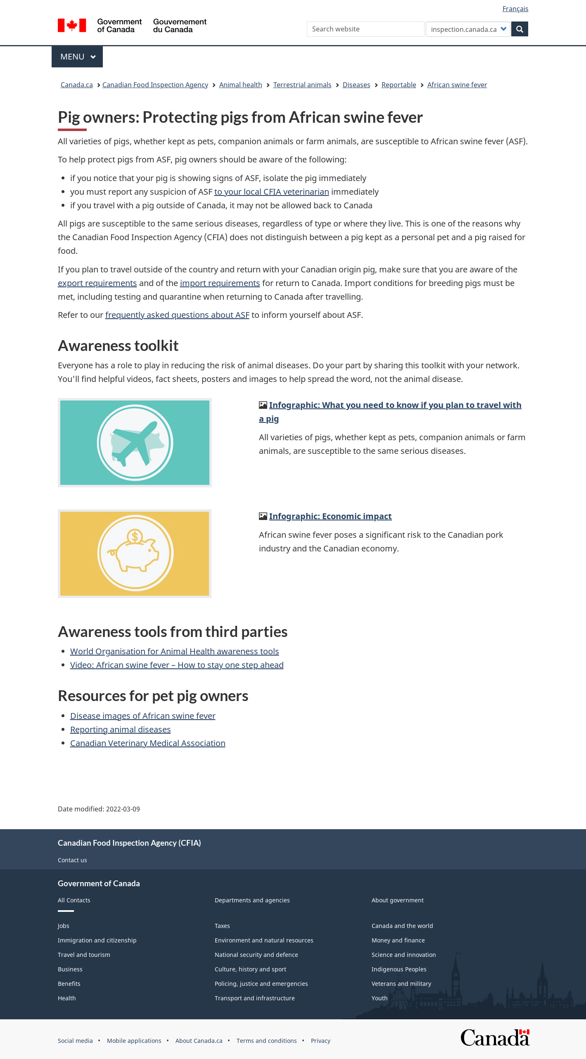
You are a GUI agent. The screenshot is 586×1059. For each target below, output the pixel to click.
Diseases (356, 84)
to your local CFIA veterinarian (271, 191)
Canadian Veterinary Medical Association (147, 743)
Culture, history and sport (250, 969)
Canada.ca (77, 84)
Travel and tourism (84, 955)
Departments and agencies (252, 900)
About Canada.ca (199, 1041)
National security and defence (256, 955)
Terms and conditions (267, 1041)
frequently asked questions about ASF (177, 314)
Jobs (63, 926)
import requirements (220, 283)
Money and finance (398, 940)
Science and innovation (404, 955)
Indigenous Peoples (399, 969)
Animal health (240, 84)
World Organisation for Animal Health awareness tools (174, 651)
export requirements (97, 283)
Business (70, 969)
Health (67, 998)
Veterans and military (401, 983)
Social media (75, 1041)
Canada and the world (402, 926)
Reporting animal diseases (120, 729)
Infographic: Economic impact (330, 516)
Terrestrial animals (302, 84)
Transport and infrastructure (255, 998)
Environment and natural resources (264, 940)
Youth (380, 998)
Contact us (72, 860)
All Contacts (74, 900)
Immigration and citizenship (97, 940)
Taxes (222, 926)
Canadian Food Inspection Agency (155, 84)
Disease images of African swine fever (143, 715)
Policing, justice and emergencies (261, 983)
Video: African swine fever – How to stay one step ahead (177, 664)
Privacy (320, 1041)
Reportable (399, 84)
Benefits (69, 983)
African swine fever (457, 84)
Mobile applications (134, 1041)
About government (398, 900)
